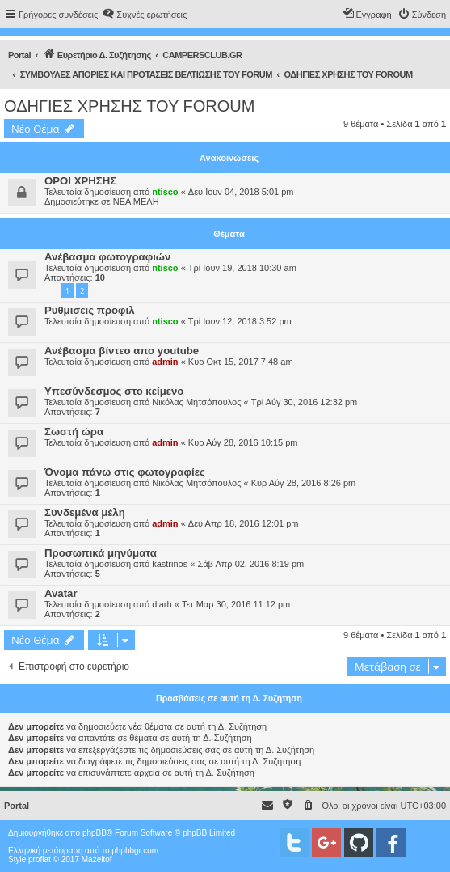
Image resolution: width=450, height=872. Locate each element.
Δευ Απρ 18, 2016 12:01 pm (243, 523)
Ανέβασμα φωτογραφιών (107, 257)
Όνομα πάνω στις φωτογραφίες (124, 472)
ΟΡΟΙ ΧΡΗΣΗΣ (80, 181)
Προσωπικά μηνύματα (100, 553)
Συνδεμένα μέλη (84, 512)
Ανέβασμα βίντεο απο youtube (121, 351)
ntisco (165, 192)
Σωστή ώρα (73, 431)
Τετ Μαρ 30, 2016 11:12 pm (236, 604)
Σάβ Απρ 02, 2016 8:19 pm (250, 564)
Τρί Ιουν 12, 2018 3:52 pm (240, 321)
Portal (19, 55)
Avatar (61, 593)
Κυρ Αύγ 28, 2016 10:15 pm (243, 442)
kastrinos (169, 564)
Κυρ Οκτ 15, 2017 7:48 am (240, 361)
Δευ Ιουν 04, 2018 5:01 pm (241, 192)
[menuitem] (144, 14)
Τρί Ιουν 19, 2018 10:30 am (242, 268)
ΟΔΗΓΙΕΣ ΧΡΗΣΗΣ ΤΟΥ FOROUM (129, 106)
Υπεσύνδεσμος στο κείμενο (113, 391)
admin (165, 361)
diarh (161, 604)
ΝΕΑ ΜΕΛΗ (136, 201)
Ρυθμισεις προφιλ (89, 310)
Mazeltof (97, 859)
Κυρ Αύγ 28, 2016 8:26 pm (303, 483)
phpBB (94, 832)
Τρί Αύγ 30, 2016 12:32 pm (304, 402)
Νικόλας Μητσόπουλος (196, 402)
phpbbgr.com (134, 850)
